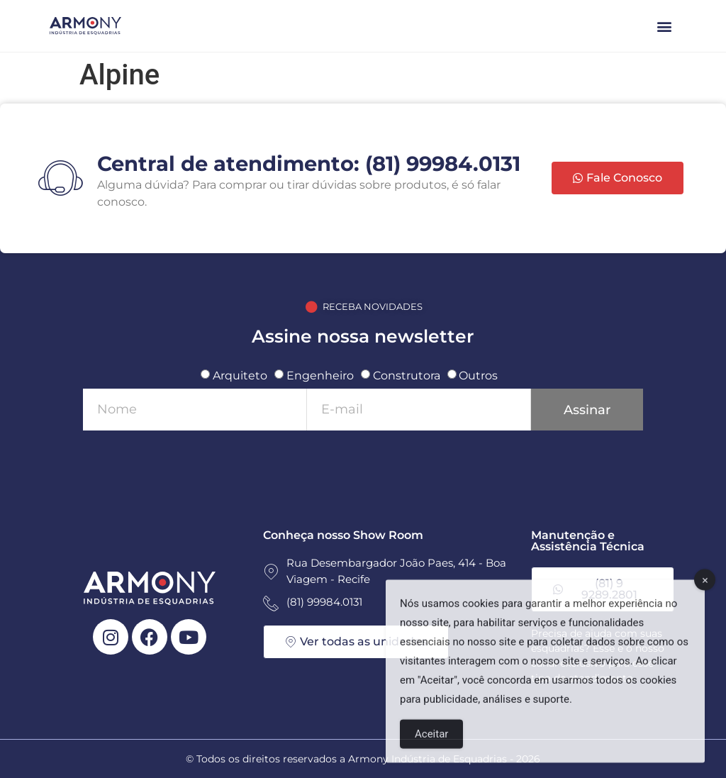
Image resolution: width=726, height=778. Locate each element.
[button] (664, 26)
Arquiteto (240, 375)
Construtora (406, 375)
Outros (478, 375)
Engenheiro (320, 375)
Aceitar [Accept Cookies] (431, 746)
